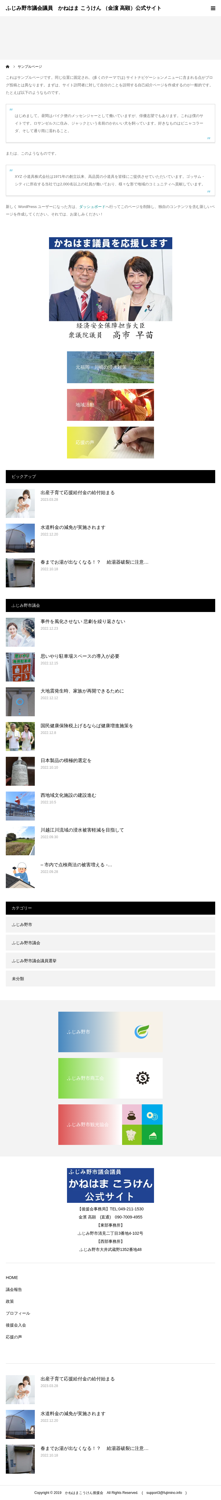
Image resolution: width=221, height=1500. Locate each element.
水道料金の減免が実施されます (73, 527)
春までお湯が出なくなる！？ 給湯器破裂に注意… (94, 562)
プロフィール (18, 1313)
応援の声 (14, 1337)
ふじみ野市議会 (26, 942)
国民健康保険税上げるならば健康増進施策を (87, 725)
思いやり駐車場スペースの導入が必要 (80, 656)
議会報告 (14, 1289)
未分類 (18, 978)
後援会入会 (16, 1325)
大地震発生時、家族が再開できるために (82, 690)
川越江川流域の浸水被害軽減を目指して (82, 829)
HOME (12, 1277)
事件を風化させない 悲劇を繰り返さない (85, 621)
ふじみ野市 (22, 924)
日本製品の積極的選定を (66, 760)
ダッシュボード (92, 206)
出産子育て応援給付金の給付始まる (78, 492)
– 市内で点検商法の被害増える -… (76, 864)
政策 (10, 1301)
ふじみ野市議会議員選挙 (34, 960)
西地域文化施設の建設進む (68, 795)
